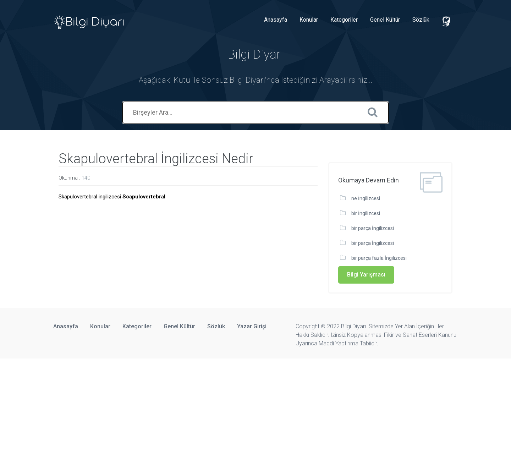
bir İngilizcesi (365, 213)
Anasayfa (275, 19)
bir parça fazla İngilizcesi (379, 258)
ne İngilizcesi (365, 198)
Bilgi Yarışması (366, 274)
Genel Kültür (385, 19)
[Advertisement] (213, 408)
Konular (309, 19)
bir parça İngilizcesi (372, 228)
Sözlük (420, 19)
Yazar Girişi (252, 326)
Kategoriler (344, 19)
